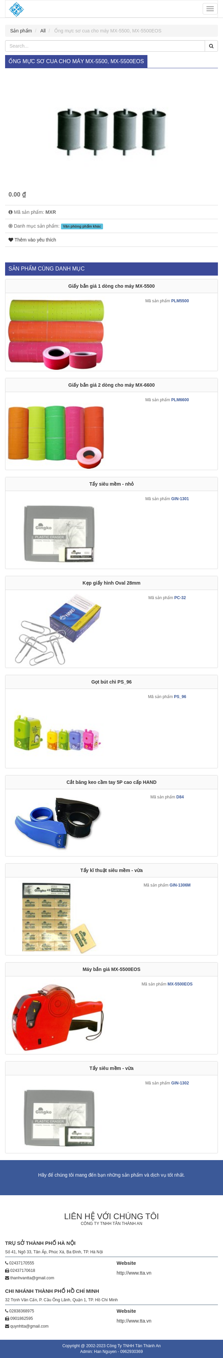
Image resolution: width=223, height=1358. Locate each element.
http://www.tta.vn (134, 1273)
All (43, 30)
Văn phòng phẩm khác (82, 226)
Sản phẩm (21, 30)
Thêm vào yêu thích (32, 239)
